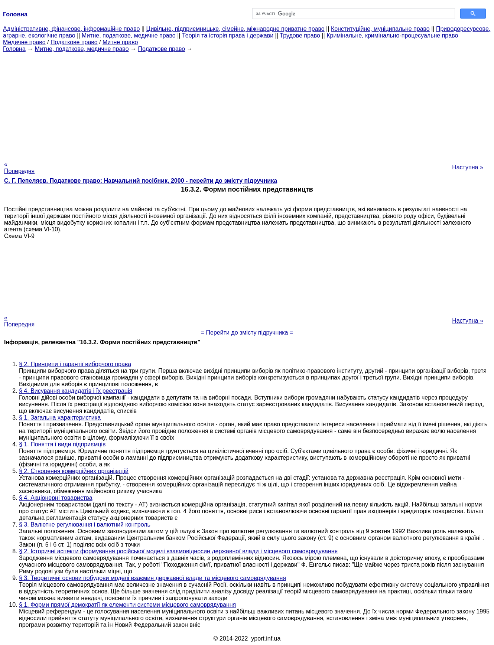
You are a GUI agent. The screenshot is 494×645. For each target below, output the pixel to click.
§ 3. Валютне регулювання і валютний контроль (84, 524)
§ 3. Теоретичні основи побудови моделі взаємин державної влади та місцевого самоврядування (152, 578)
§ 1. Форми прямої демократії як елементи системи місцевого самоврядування (127, 605)
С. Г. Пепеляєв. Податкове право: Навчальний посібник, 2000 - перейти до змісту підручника (140, 180)
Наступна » (467, 167)
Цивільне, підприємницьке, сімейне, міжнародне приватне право (235, 29)
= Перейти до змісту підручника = (247, 332)
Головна (14, 49)
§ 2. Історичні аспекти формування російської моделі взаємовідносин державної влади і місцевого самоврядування (178, 551)
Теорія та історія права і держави (227, 35)
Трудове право (300, 35)
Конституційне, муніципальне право (380, 29)
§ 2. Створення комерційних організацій (74, 471)
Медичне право (24, 42)
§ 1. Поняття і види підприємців (62, 444)
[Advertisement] (247, 104)
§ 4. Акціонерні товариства (55, 498)
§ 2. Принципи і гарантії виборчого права (75, 364)
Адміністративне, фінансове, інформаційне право (71, 29)
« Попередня (19, 167)
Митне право (120, 42)
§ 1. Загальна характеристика (60, 417)
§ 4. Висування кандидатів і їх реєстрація (75, 391)
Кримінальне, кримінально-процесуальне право (392, 35)
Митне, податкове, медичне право (129, 35)
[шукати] (353, 13)
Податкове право (74, 42)
